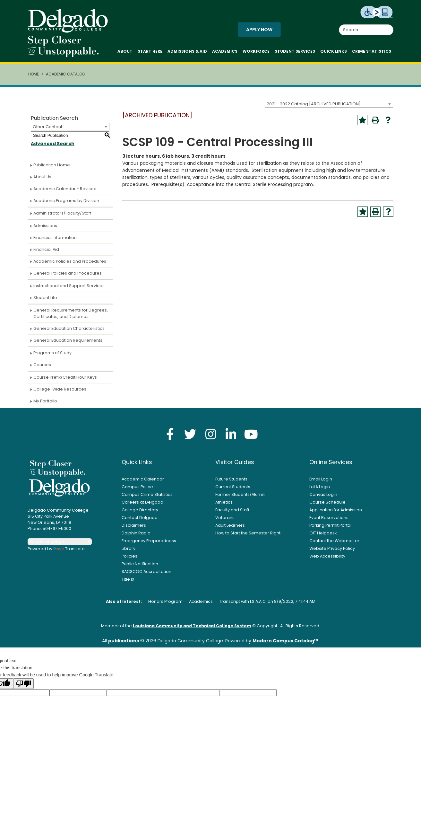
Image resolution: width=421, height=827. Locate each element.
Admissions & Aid (187, 51)
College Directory (140, 510)
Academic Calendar (143, 479)
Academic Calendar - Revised (65, 188)
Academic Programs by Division (66, 200)
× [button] (321, 817)
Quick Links (333, 51)
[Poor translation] (23, 683)
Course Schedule (327, 502)
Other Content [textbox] (47, 127)
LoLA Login (319, 486)
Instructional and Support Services (69, 285)
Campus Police (137, 486)
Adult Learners (230, 525)
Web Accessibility (327, 556)
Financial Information (55, 237)
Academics (224, 51)
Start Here (150, 51)
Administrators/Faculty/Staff (62, 213)
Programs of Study (52, 353)
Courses (42, 364)
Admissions (45, 225)
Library (128, 548)
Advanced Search (52, 143)
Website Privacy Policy (332, 548)
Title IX (128, 579)
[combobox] (329, 104)
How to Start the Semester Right (247, 533)
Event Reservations (328, 517)
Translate (69, 548)
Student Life (45, 297)
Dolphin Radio (136, 533)
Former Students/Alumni (240, 494)
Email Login (320, 479)
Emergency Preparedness (149, 540)
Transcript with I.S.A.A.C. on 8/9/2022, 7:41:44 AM (267, 601)
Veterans (225, 517)
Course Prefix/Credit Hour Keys (65, 377)
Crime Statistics (371, 51)
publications (123, 641)
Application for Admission (335, 510)
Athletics (224, 502)
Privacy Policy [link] (257, 818)
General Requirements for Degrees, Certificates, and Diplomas (70, 313)
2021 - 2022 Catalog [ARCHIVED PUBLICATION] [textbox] (314, 104)
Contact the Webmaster (334, 540)
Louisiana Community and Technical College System (192, 626)
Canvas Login (323, 494)
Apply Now (259, 29)
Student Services (295, 51)
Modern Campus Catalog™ (285, 641)
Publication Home (51, 165)
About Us (42, 177)
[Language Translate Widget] (60, 541)
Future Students (231, 479)
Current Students (232, 486)
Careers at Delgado (142, 502)
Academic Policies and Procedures (69, 261)
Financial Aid (46, 249)
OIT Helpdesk (323, 533)
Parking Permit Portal (330, 525)
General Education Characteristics (69, 328)
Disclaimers (134, 525)
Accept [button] (301, 819)
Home (33, 74)
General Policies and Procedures (67, 273)
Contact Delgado (140, 517)
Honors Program (165, 601)
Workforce (256, 51)
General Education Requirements (67, 340)
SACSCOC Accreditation (146, 571)
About (125, 51)
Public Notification (140, 564)
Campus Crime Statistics (147, 494)
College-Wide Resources (59, 389)
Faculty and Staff (232, 510)
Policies (129, 556)
